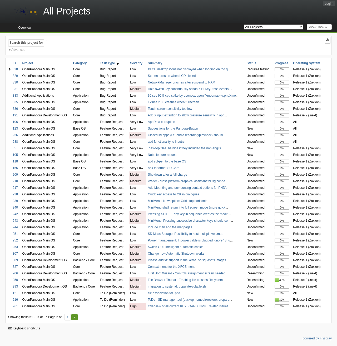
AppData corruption (161, 122)
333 (15, 95)
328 (15, 69)
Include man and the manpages (170, 227)
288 (15, 142)
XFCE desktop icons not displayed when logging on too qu (188, 69)
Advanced (18, 50)
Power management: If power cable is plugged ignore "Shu (189, 240)
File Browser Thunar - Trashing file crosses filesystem (186, 280)
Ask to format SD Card (163, 168)
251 (15, 234)
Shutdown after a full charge (167, 174)
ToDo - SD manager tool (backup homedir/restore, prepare (188, 299)
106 (15, 122)
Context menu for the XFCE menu (171, 267)
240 (15, 207)
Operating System (306, 63)
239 (15, 201)
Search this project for (26, 43)
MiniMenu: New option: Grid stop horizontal (178, 201)
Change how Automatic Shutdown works (176, 253)
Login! (329, 4)
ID (14, 63)
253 (15, 247)
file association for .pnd (164, 293)
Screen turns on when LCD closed (172, 76)
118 (15, 161)
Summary (155, 63)
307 (15, 253)
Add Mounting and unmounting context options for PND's (187, 188)
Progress (281, 63)
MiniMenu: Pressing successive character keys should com (189, 221)
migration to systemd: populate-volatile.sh (177, 286)
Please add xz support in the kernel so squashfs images (187, 260)
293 (15, 286)
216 (15, 299)
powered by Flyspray (317, 338)
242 (15, 214)
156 (15, 168)
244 (15, 227)
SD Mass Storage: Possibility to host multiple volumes (185, 234)
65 (14, 148)
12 (14, 293)
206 (15, 273)
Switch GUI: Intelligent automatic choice (175, 247)
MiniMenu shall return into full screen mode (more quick (186, 207)
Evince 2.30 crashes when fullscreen (173, 102)
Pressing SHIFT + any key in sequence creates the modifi (188, 214)
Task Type (109, 63)
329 (15, 76)
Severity (136, 63)
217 (15, 188)
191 (15, 115)
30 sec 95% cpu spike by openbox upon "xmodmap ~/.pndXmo (192, 95)
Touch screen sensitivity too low (170, 109)
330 (15, 82)
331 (15, 89)
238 (15, 194)
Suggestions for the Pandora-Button (173, 128)
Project (27, 63)
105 (15, 155)
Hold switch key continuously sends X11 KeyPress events (188, 89)
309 (15, 260)
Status (251, 63)
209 (15, 174)
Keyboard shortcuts (24, 328)
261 (15, 306)
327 (15, 267)
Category (80, 63)
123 (15, 128)
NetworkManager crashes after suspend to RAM (181, 82)
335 (15, 102)
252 (15, 240)
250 (15, 280)
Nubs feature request (162, 155)
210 (15, 181)
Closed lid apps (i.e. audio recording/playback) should (186, 135)
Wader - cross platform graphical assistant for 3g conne (186, 181)
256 (15, 135)
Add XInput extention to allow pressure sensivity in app (186, 115)
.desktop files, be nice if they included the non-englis (184, 148)
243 (15, 221)
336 (15, 109)
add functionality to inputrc (166, 142)
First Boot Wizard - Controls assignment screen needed (186, 273)
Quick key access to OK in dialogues (173, 194)
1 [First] (67, 317)
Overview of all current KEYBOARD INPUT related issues (188, 306)
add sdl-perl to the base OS (167, 161)
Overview (24, 27)
